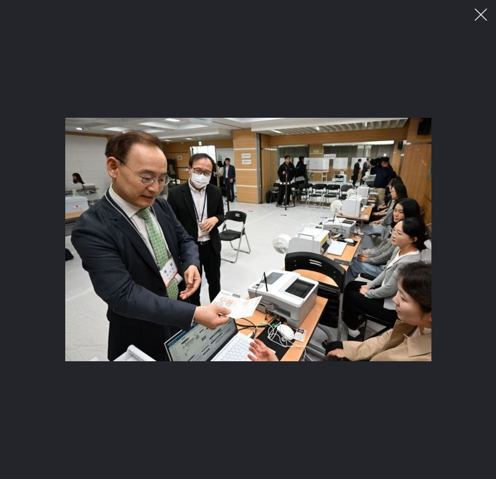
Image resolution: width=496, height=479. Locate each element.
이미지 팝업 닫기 (481, 15)
